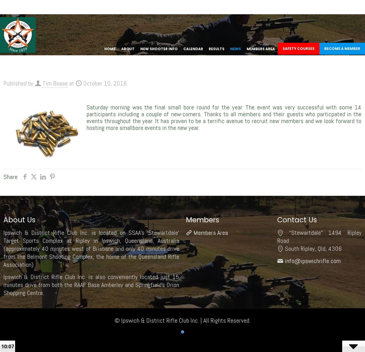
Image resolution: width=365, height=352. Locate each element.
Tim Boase (55, 83)
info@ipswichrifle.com (313, 261)
